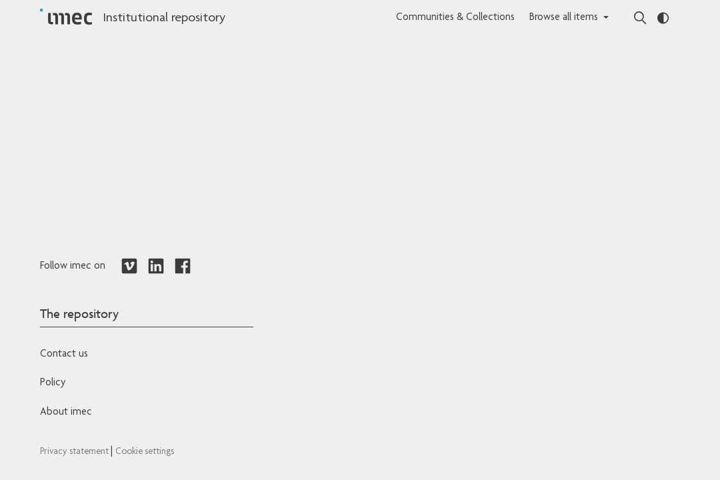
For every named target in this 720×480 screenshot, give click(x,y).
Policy (52, 383)
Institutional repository (164, 18)
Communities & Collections (455, 18)
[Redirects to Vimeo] (129, 266)
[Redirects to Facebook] (183, 266)
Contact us (64, 354)
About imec (66, 412)
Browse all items (563, 18)
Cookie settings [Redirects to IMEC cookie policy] (144, 452)
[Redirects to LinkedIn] (156, 266)
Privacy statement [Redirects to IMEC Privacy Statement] (75, 452)
